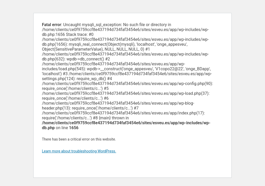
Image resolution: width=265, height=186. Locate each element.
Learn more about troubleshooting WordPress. (79, 151)
